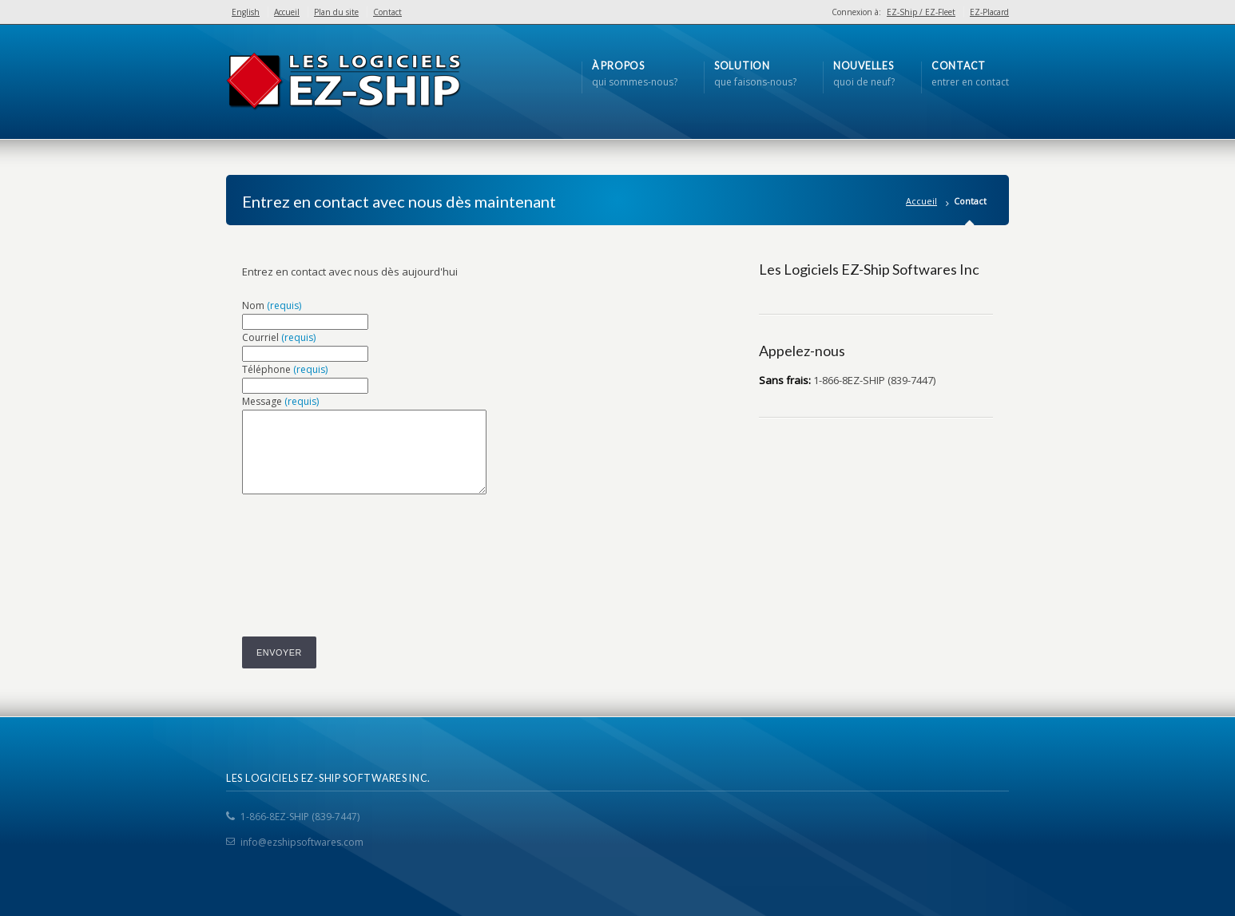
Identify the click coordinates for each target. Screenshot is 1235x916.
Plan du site (336, 12)
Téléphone (285, 369)
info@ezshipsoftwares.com (301, 842)
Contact (387, 12)
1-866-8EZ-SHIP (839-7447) (299, 816)
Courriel (279, 337)
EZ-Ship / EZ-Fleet (921, 12)
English (246, 12)
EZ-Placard (989, 12)
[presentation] (363, 541)
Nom (271, 305)
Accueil (287, 12)
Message (280, 401)
